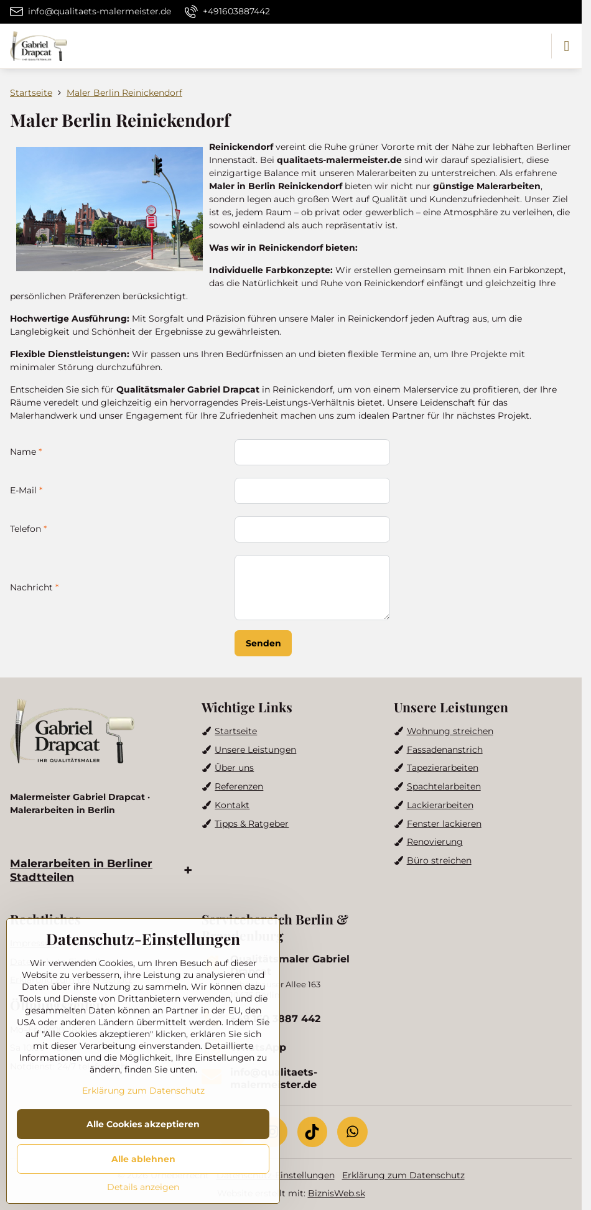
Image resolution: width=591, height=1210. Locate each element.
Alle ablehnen (143, 1159)
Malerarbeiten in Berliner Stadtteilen (81, 870)
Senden (263, 643)
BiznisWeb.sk (336, 1193)
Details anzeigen (143, 1187)
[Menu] (567, 46)
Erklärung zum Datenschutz (403, 1175)
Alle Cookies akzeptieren (143, 1124)
